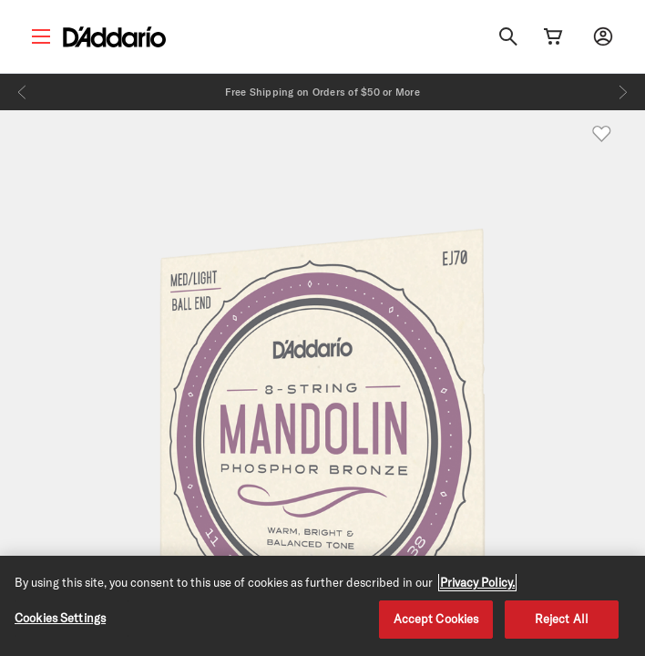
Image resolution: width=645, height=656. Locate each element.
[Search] (508, 36)
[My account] (603, 36)
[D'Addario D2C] (114, 36)
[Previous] (22, 92)
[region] (322, 606)
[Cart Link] (553, 36)
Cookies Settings (60, 617)
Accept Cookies (436, 618)
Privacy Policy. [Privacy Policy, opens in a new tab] (477, 582)
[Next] (623, 92)
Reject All (562, 618)
